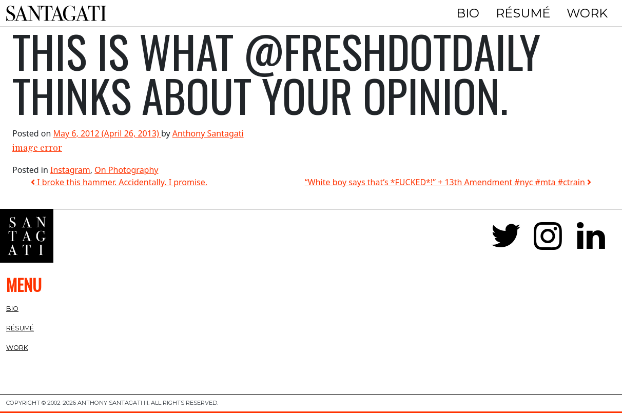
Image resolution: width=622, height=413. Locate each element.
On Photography (126, 169)
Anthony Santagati (208, 133)
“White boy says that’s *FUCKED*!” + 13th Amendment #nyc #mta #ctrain (448, 182)
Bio (467, 13)
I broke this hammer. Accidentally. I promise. (119, 182)
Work (587, 13)
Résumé (523, 13)
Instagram (70, 169)
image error (37, 147)
